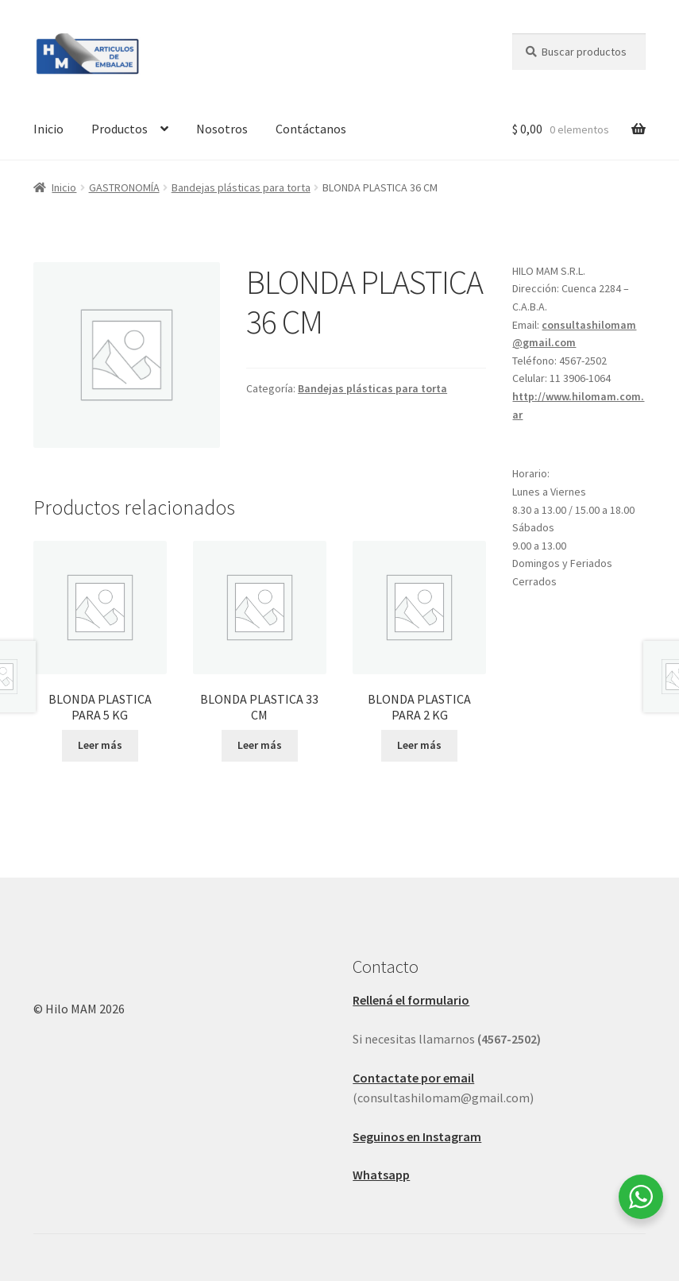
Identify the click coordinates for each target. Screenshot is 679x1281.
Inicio (48, 129)
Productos (119, 129)
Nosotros (222, 129)
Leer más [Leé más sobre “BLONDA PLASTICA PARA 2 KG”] (419, 745)
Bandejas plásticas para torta (241, 187)
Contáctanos (311, 129)
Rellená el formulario (411, 1000)
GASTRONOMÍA (124, 187)
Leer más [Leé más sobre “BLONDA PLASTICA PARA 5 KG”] (100, 745)
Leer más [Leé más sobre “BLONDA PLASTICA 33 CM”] (259, 745)
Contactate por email (413, 1078)
